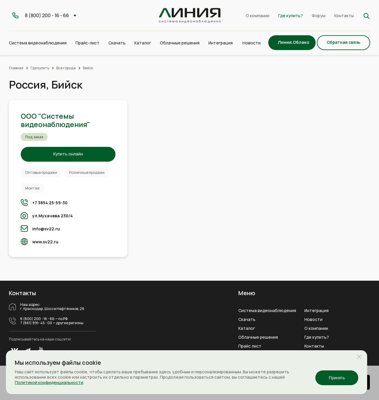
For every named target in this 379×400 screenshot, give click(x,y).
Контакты (344, 15)
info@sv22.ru (46, 229)
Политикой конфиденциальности (49, 382)
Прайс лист (249, 346)
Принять (337, 377)
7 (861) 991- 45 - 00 (36, 323)
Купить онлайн (68, 154)
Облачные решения (258, 337)
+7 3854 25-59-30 (50, 202)
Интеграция (316, 311)
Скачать (117, 43)
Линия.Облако (293, 42)
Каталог (246, 328)
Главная (16, 67)
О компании (257, 15)
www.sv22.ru (45, 242)
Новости (252, 43)
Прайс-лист (87, 43)
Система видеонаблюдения (267, 311)
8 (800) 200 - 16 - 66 (37, 319)
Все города (66, 67)
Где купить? (290, 15)
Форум (318, 15)
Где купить (39, 67)
